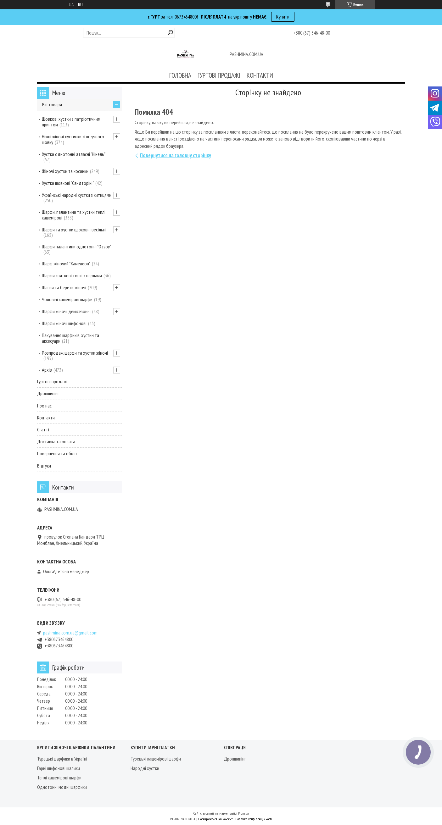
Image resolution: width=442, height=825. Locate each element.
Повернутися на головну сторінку (175, 155)
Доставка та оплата (56, 441)
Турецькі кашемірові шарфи (156, 759)
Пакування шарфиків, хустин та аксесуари (70, 338)
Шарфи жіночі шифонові (64, 323)
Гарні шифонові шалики (58, 768)
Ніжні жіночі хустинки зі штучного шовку (73, 139)
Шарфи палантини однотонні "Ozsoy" (76, 246)
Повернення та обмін (57, 453)
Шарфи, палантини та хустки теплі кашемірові (73, 215)
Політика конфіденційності (253, 819)
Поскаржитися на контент (215, 819)
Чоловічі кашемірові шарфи (67, 299)
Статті (43, 429)
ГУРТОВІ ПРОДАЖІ (219, 75)
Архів (47, 370)
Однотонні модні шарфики (62, 787)
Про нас (44, 405)
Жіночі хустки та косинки (65, 171)
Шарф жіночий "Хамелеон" (66, 263)
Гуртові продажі (52, 381)
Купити (282, 17)
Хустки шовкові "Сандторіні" (68, 183)
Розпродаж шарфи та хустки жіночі (75, 353)
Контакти (46, 417)
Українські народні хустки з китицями (76, 195)
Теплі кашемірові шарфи (59, 777)
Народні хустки (145, 768)
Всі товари (52, 104)
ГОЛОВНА (180, 75)
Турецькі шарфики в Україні (62, 759)
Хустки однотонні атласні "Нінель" (73, 154)
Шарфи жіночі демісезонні (66, 311)
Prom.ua (243, 813)
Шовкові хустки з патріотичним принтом (71, 122)
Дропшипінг (48, 393)
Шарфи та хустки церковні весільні (74, 229)
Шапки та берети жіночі (64, 287)
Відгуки (44, 465)
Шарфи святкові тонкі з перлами (72, 275)
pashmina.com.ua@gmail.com (70, 633)
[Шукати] (170, 32)
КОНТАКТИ (260, 75)
